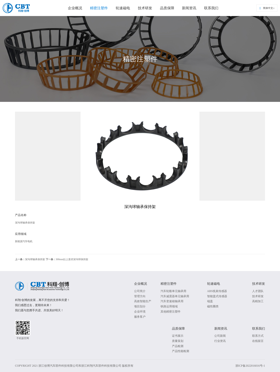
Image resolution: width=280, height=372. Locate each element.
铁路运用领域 (169, 306)
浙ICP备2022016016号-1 (250, 365)
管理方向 (140, 296)
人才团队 (258, 291)
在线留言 (258, 340)
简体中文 (267, 8)
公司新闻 (220, 335)
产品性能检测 (180, 351)
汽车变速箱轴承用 (172, 301)
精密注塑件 (99, 8)
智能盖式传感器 (217, 296)
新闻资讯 (189, 8)
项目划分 (140, 306)
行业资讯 (220, 340)
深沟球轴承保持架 (30, 259)
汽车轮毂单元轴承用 (173, 291)
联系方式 (258, 335)
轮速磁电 (123, 8)
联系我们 (211, 8)
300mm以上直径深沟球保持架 (67, 259)
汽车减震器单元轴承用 (175, 296)
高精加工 (258, 301)
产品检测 (177, 346)
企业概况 (75, 8)
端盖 (210, 301)
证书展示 (177, 335)
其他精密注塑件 (171, 311)
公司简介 (140, 291)
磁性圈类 (213, 306)
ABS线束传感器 (217, 291)
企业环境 (140, 311)
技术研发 (145, 8)
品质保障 (167, 8)
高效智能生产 (142, 301)
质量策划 (177, 340)
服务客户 (140, 316)
